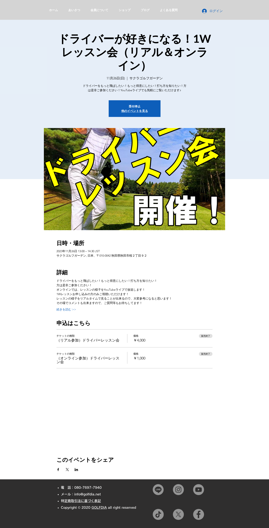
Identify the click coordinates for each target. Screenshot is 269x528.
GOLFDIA (99, 507)
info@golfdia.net (87, 494)
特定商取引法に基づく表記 (82, 500)
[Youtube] (198, 489)
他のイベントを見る (134, 110)
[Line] (158, 489)
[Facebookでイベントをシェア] (58, 469)
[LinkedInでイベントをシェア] (76, 469)
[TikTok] (158, 514)
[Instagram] (178, 489)
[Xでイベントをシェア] (67, 469)
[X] (178, 514)
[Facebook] (198, 514)
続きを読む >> (66, 309)
